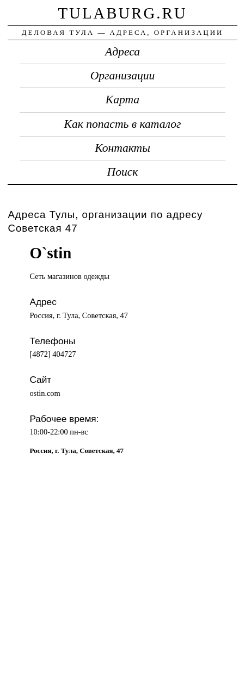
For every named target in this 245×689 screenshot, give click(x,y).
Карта (122, 99)
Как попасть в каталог (122, 124)
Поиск (122, 171)
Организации (122, 75)
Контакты (122, 147)
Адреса (122, 51)
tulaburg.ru (122, 13)
